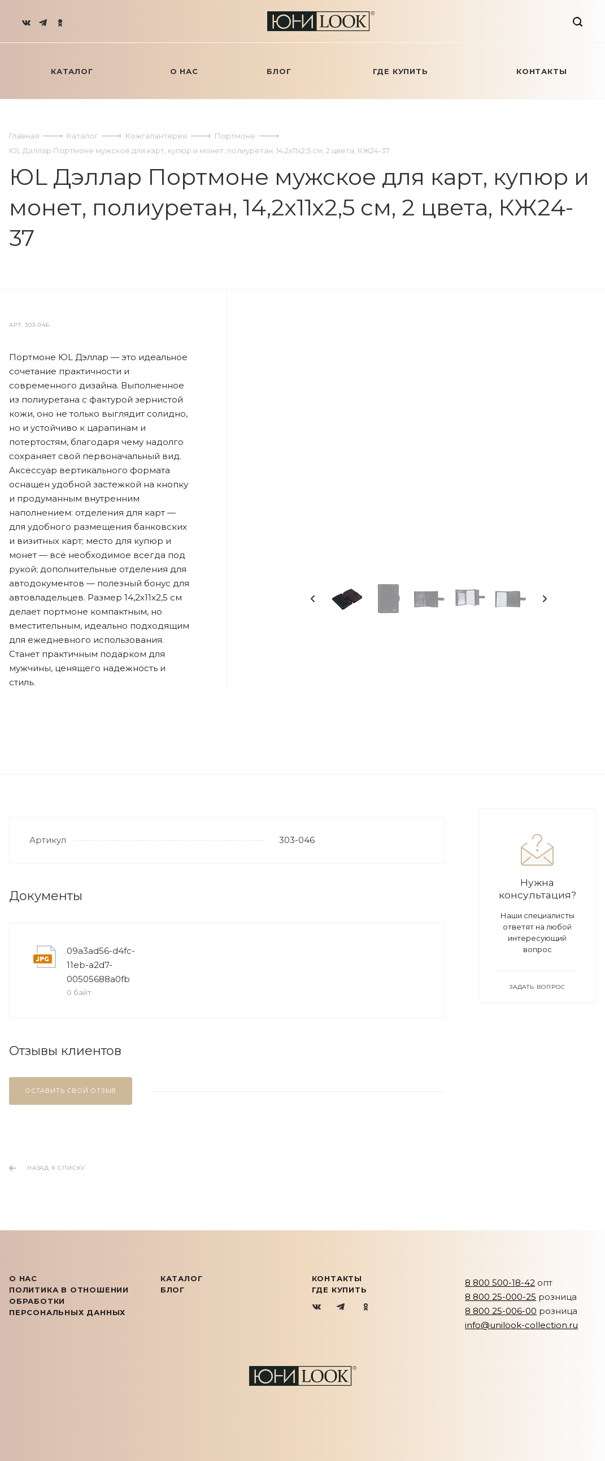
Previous (312, 599)
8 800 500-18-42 (500, 1282)
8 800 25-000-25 (500, 1296)
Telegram (341, 1307)
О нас (23, 1278)
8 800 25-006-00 (501, 1311)
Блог (172, 1289)
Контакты (337, 1278)
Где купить (339, 1289)
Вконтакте (317, 1307)
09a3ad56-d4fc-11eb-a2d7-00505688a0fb (101, 964)
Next (544, 599)
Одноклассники (366, 1307)
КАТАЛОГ (181, 1278)
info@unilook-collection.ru (521, 1325)
